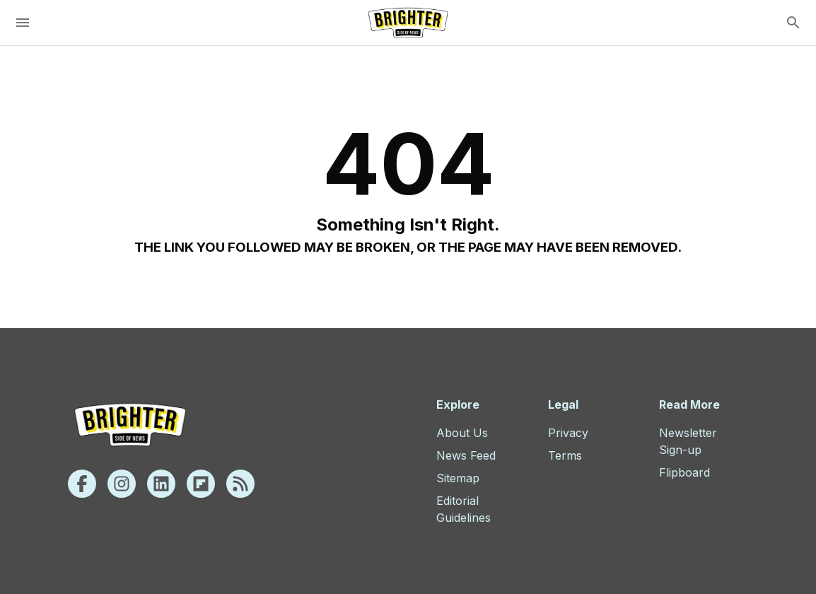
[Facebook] (82, 484)
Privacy (568, 433)
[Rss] (240, 484)
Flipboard (684, 472)
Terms (565, 455)
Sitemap (457, 478)
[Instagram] (121, 484)
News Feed (466, 455)
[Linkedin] (161, 484)
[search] (793, 22)
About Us (462, 433)
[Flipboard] (201, 484)
